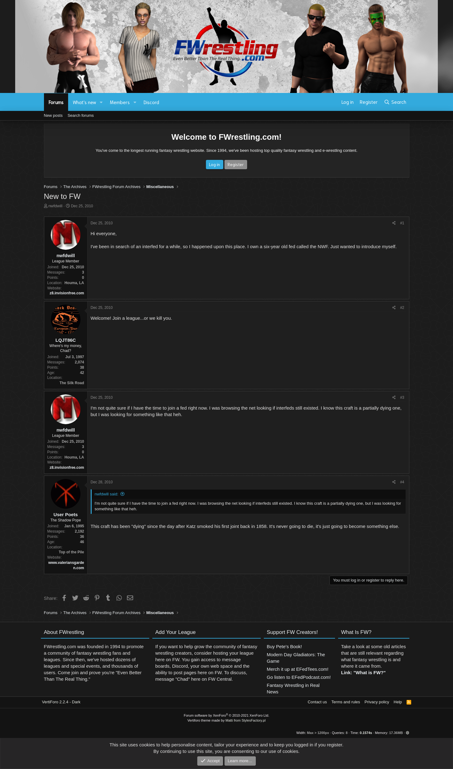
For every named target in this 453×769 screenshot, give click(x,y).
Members (120, 102)
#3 (402, 397)
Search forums (81, 115)
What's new (84, 102)
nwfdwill (55, 206)
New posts (53, 115)
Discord (151, 102)
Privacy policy (376, 702)
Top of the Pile (71, 552)
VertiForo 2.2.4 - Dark (61, 702)
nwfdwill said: (107, 494)
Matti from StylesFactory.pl (245, 720)
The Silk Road (71, 383)
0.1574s (366, 733)
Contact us (317, 702)
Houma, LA (74, 283)
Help (398, 702)
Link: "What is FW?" (363, 675)
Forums (56, 102)
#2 (402, 307)
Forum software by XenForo (226, 715)
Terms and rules (345, 702)
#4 (402, 482)
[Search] (395, 102)
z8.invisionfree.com (67, 293)
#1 (402, 223)
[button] (101, 102)
